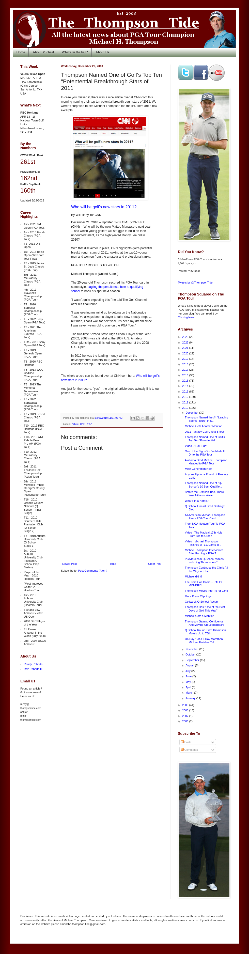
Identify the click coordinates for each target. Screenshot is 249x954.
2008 (185, 710)
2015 (185, 380)
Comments (189, 749)
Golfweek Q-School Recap (201, 601)
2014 (185, 385)
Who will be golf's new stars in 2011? (103, 207)
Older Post (154, 563)
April (188, 687)
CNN (82, 424)
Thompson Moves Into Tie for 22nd (206, 590)
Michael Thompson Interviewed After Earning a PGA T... (204, 552)
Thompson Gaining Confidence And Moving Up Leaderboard (204, 623)
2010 (185, 407)
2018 (185, 364)
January (190, 698)
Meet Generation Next (198, 468)
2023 (185, 336)
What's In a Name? (196, 500)
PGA (89, 424)
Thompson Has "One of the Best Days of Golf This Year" (205, 608)
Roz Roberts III (33, 668)
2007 (185, 715)
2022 (185, 342)
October (190, 654)
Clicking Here (186, 317)
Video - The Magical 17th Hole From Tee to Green (203, 534)
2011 (185, 402)
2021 (185, 347)
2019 (185, 358)
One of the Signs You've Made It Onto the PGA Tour (205, 453)
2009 (185, 705)
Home (20, 52)
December (192, 412)
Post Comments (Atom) (92, 570)
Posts (186, 742)
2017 (185, 369)
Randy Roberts (33, 664)
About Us (102, 52)
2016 (185, 375)
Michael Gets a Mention (199, 615)
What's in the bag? (75, 52)
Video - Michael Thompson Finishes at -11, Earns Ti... (203, 543)
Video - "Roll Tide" (196, 445)
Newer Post (69, 563)
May (188, 681)
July (188, 671)
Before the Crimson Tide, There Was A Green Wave (204, 493)
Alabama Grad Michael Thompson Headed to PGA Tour (206, 462)
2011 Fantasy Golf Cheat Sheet (204, 431)
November (192, 649)
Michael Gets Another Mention (203, 426)
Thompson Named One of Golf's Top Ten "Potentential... (205, 438)
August (190, 665)
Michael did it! (193, 576)
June (188, 676)
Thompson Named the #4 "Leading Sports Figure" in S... (206, 419)
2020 (185, 353)
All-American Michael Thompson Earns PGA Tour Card (205, 516)
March (189, 692)
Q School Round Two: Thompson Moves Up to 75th (205, 632)
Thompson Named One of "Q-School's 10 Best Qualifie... (203, 484)
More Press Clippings (198, 596)
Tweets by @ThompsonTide (195, 282)
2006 (185, 721)
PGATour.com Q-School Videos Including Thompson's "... (204, 560)
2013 (185, 391)
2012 (185, 396)
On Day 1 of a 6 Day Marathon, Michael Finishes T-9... (204, 640)
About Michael (43, 52)
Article (75, 424)
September (192, 660)
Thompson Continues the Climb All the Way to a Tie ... (206, 569)
